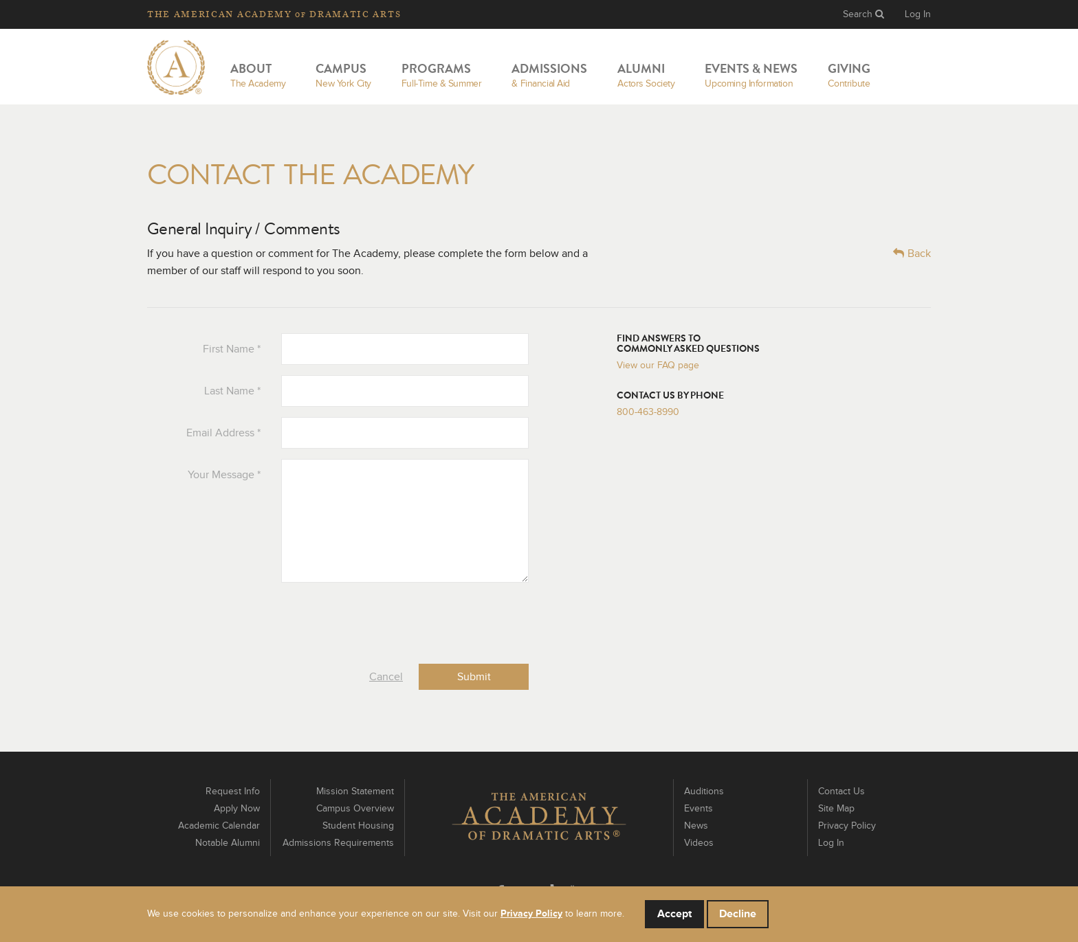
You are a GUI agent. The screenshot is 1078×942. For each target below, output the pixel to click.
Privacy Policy (847, 826)
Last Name (232, 390)
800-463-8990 (648, 412)
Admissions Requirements (338, 843)
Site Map (836, 809)
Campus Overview (355, 809)
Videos (699, 843)
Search (863, 14)
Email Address (223, 432)
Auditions (704, 791)
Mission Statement (355, 791)
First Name (232, 349)
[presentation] (424, 620)
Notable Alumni (227, 843)
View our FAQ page (658, 365)
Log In (918, 14)
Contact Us (841, 791)
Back (912, 253)
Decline (737, 913)
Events (698, 809)
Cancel (386, 676)
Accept (674, 913)
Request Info (233, 791)
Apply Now (237, 809)
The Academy (274, 14)
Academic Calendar (219, 826)
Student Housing (358, 826)
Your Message (224, 474)
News (696, 826)
